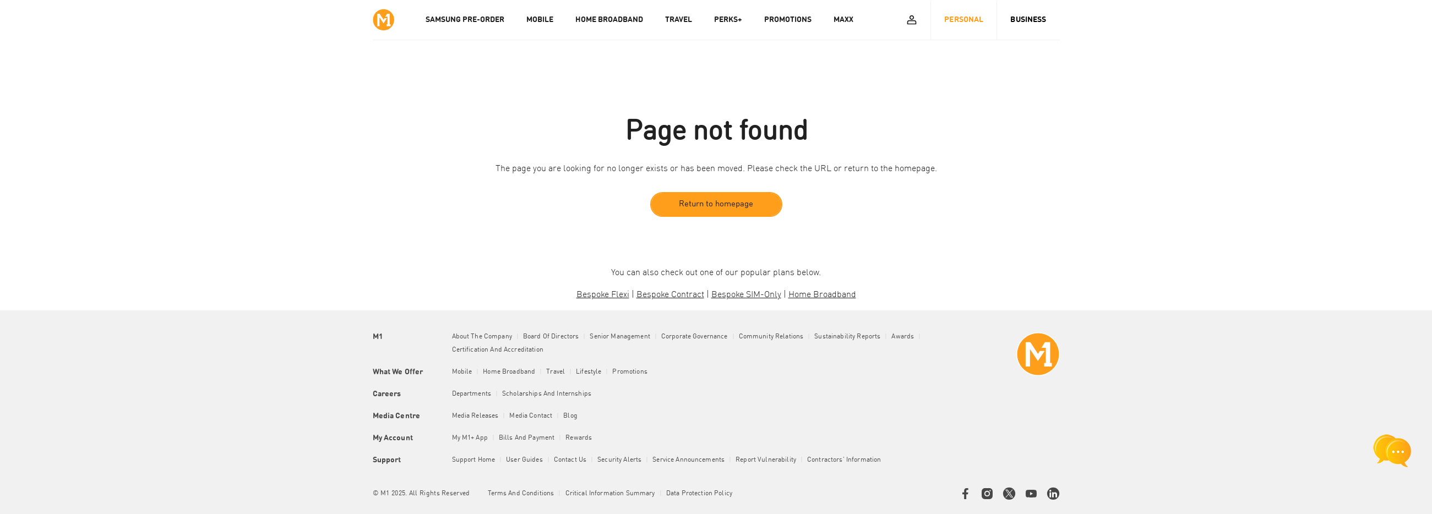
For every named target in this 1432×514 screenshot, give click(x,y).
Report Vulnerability (766, 460)
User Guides (524, 460)
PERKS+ (728, 20)
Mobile (462, 372)
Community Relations (771, 336)
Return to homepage (716, 204)
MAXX (843, 20)
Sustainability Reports (847, 336)
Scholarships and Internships (546, 394)
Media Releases (475, 416)
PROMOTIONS (788, 20)
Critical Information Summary (610, 493)
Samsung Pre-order (465, 20)
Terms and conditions (521, 493)
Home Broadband (509, 372)
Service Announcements (688, 460)
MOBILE (539, 20)
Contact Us (570, 460)
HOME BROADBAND (609, 20)
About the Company (482, 336)
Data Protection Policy (699, 493)
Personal (963, 20)
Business (1028, 20)
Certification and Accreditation (497, 350)
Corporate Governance (694, 336)
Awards (902, 336)
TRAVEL (678, 20)
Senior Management (620, 336)
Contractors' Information (844, 460)
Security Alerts (619, 460)
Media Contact (530, 416)
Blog (570, 416)
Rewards (578, 438)
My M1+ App (470, 438)
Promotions (629, 372)
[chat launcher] (1392, 450)
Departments (472, 394)
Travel (555, 372)
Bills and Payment (526, 438)
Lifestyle (588, 372)
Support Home (474, 460)
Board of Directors (551, 336)
